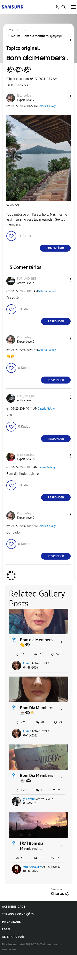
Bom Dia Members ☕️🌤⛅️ (36, 710)
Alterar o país (13, 937)
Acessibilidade (13, 906)
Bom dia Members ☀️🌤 (36, 642)
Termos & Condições (18, 914)
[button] (63, 97)
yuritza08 (29, 799)
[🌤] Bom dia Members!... (31, 846)
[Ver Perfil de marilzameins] (25, 455)
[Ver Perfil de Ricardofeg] (24, 95)
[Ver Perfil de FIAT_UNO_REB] (27, 279)
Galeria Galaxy (47, 106)
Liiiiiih (27, 663)
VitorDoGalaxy (32, 867)
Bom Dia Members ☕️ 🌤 (36, 778)
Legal (6, 929)
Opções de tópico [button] (63, 41)
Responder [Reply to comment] (56, 321)
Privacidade (11, 922)
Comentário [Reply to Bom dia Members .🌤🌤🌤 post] (55, 248)
